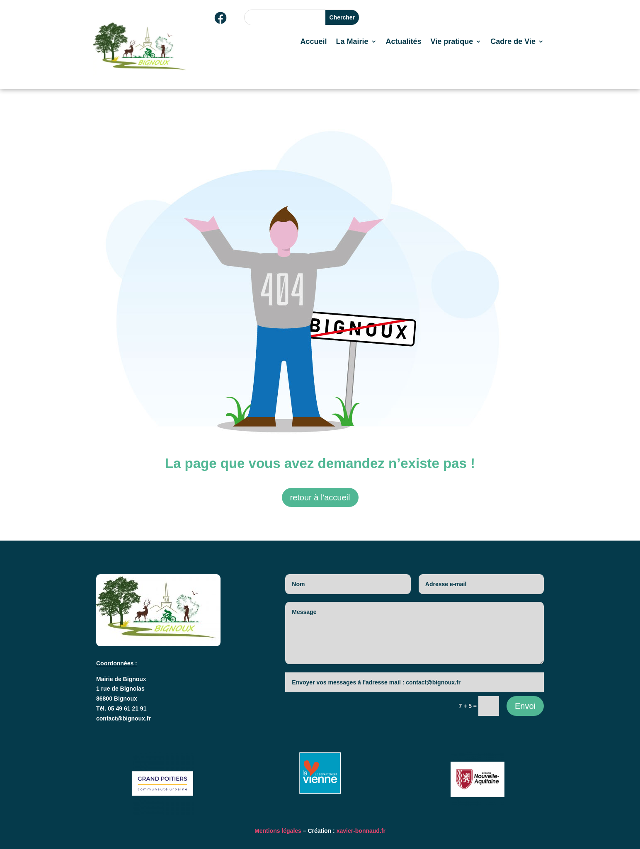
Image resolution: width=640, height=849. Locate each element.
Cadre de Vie (513, 42)
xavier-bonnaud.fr (361, 830)
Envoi (525, 706)
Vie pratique (452, 42)
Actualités (404, 42)
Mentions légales (278, 830)
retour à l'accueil (320, 497)
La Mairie (352, 42)
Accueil (313, 42)
